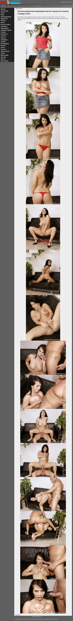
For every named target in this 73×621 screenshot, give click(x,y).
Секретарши (5, 28)
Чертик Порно (18, 8)
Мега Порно (4, 61)
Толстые (3, 36)
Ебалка (3, 9)
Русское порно (5, 24)
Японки (3, 59)
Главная (3, 6)
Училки (3, 41)
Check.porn (39, 616)
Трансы (3, 38)
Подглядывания (6, 16)
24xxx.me (70, 2)
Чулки (3, 53)
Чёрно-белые (5, 51)
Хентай (3, 45)
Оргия (3, 13)
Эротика (3, 57)
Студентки (4, 34)
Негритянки (4, 11)
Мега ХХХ (17, 615)
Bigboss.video (64, 2)
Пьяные (3, 20)
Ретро (2, 22)
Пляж (2, 15)
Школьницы (5, 55)
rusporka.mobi (23, 619)
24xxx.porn (34, 616)
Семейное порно (6, 30)
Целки (3, 47)
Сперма (3, 32)
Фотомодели (5, 43)
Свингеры (4, 26)
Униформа (4, 40)
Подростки (4, 18)
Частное (3, 49)
